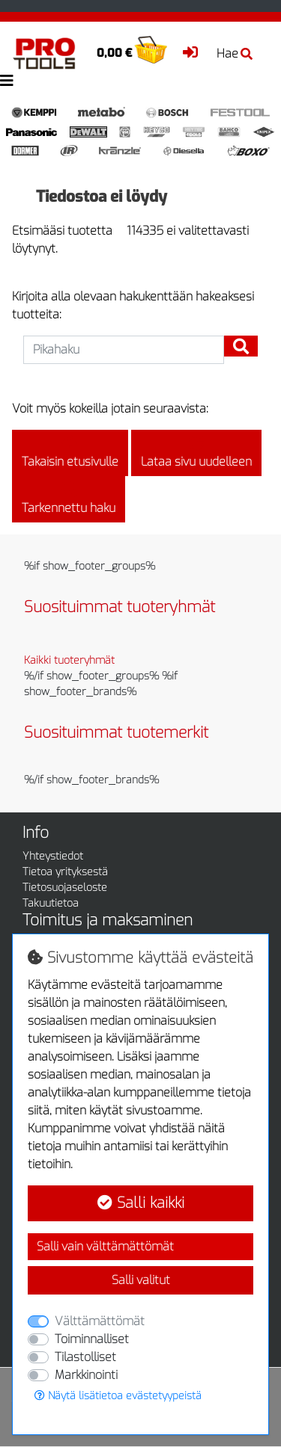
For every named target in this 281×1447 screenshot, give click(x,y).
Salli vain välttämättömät (105, 1246)
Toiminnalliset (92, 1339)
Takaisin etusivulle (70, 452)
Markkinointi (86, 1375)
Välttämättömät (100, 1321)
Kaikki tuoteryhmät (69, 660)
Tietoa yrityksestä (65, 872)
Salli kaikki (140, 1203)
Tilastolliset (85, 1357)
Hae (235, 53)
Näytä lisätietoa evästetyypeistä (118, 1396)
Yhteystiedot (52, 856)
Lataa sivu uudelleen (196, 452)
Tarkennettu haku (68, 499)
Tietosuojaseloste (64, 887)
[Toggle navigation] (6, 81)
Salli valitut (141, 1280)
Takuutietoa (50, 903)
